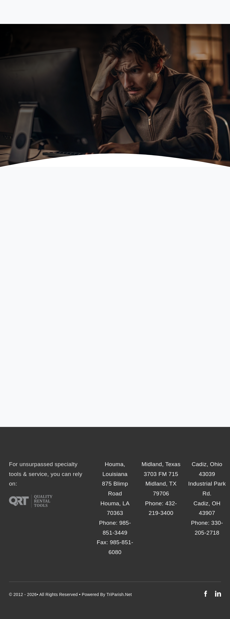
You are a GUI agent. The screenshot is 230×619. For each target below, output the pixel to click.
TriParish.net (119, 594)
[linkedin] (218, 594)
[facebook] (206, 594)
